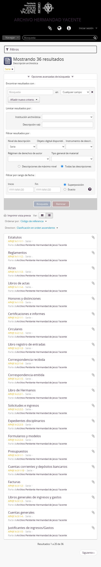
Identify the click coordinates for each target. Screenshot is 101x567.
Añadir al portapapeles (93, 237)
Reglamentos (17, 253)
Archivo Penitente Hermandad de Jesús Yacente (42, 244)
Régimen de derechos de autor (25, 153)
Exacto (69, 189)
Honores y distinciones (24, 298)
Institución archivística (27, 117)
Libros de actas (19, 283)
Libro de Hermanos (22, 390)
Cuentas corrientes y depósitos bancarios (37, 467)
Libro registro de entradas (26, 344)
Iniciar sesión (86, 28)
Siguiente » (88, 552)
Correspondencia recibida (26, 360)
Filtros (12, 49)
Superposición (74, 184)
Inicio (11, 184)
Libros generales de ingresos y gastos (34, 497)
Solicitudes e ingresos (23, 405)
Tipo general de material (64, 153)
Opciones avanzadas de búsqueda (50, 76)
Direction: (10, 227)
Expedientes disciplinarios (26, 421)
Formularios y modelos (24, 436)
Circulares (15, 329)
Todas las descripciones (76, 166)
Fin (36, 184)
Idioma (59, 28)
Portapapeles (50, 28)
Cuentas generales (21, 512)
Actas (12, 268)
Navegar (10, 37)
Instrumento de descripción (79, 141)
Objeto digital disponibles (51, 141)
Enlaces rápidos (68, 28)
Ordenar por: (12, 221)
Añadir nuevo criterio (23, 99)
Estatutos (15, 237)
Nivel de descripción (19, 141)
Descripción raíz (31, 124)
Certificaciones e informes (26, 314)
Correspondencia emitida (26, 375)
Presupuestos (18, 451)
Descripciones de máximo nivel (37, 166)
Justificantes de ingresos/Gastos (31, 528)
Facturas (14, 482)
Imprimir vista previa (17, 215)
